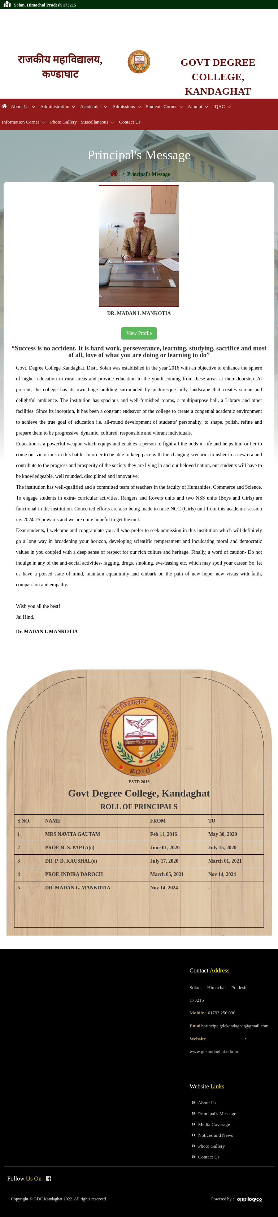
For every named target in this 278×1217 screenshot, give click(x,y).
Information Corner (20, 122)
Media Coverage (210, 1124)
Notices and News (212, 1135)
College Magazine (48, 32)
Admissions (123, 106)
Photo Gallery (63, 122)
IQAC (219, 106)
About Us (20, 106)
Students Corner (161, 106)
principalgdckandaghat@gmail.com (47, 23)
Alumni (195, 106)
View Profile (139, 333)
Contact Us (129, 122)
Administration (54, 106)
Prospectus (14, 32)
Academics (90, 106)
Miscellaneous (94, 122)
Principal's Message (213, 1113)
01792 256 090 (26, 14)
